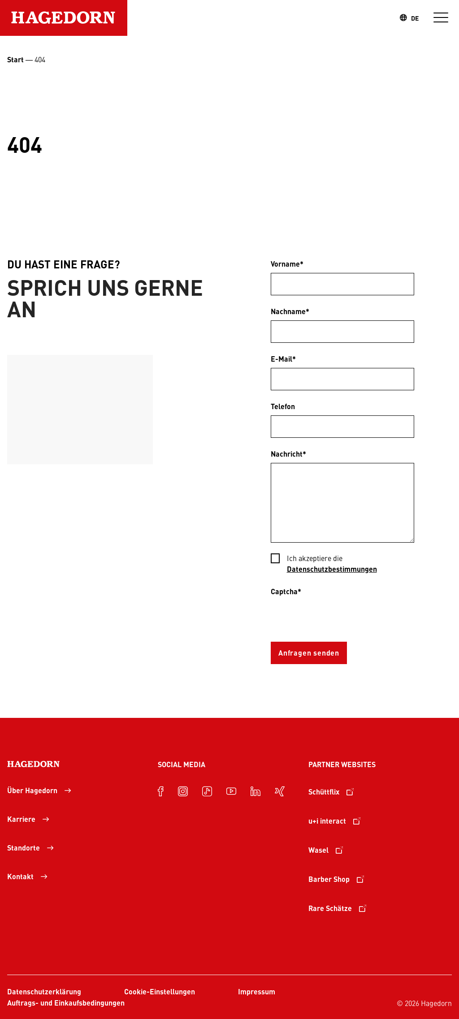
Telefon (283, 406)
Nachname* (290, 311)
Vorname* (287, 264)
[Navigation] (440, 17)
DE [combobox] (415, 17)
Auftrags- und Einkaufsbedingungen (66, 1002)
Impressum (256, 991)
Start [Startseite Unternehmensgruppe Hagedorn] (15, 59)
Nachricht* (288, 454)
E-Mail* (283, 359)
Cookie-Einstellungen (159, 991)
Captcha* (286, 591)
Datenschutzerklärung (44, 991)
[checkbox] (342, 564)
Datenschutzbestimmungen (332, 569)
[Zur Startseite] (63, 18)
